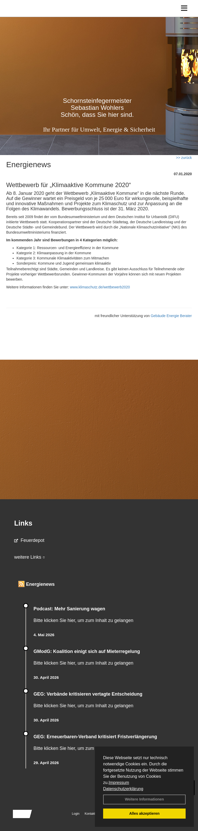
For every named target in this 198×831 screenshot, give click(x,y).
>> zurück (184, 158)
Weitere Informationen (144, 799)
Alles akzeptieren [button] (144, 813)
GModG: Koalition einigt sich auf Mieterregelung (87, 651)
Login (75, 813)
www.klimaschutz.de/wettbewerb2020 (100, 287)
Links (23, 523)
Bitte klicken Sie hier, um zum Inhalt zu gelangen (83, 620)
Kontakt (90, 813)
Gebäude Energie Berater (171, 316)
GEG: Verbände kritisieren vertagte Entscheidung (88, 694)
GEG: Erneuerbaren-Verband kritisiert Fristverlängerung (96, 736)
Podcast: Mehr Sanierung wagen (69, 608)
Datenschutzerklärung (123, 789)
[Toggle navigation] (184, 8)
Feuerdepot (29, 540)
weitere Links (29, 557)
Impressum (119, 782)
